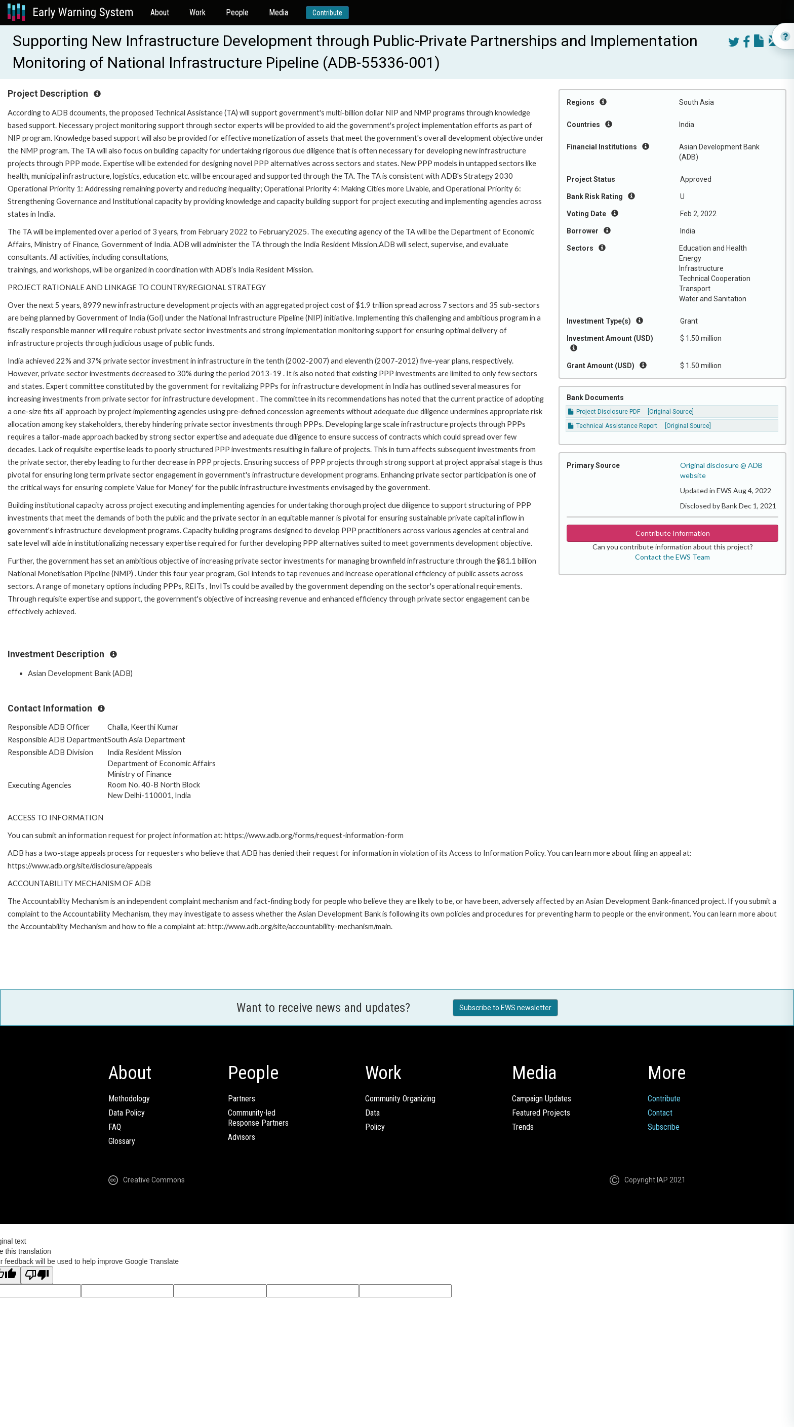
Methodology (129, 1098)
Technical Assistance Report (612, 425)
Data (372, 1113)
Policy (375, 1127)
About (159, 12)
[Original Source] (671, 411)
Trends (523, 1127)
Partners (241, 1098)
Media (278, 12)
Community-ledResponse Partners (258, 1118)
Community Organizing (400, 1098)
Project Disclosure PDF (604, 411)
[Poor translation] (37, 1275)
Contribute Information (673, 533)
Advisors (241, 1137)
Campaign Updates (541, 1098)
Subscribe (664, 1127)
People (237, 12)
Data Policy (126, 1113)
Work (197, 12)
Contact (660, 1113)
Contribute (327, 13)
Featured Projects (541, 1113)
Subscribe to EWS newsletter (505, 1008)
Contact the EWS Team (672, 556)
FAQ (114, 1127)
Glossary (121, 1141)
